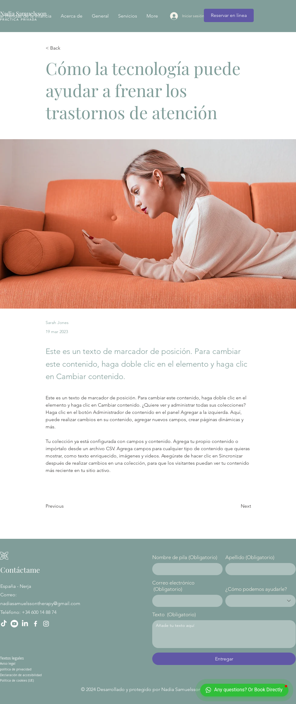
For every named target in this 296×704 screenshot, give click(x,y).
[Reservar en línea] (229, 15)
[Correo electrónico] (185, 601)
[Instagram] (46, 623)
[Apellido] (258, 569)
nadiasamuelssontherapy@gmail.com (40, 603)
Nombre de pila (184, 557)
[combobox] (260, 601)
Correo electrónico (173, 586)
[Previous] (65, 506)
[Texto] (224, 634)
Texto (174, 614)
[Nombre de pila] (185, 569)
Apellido (249, 557)
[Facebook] (35, 623)
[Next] (236, 506)
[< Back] (65, 48)
